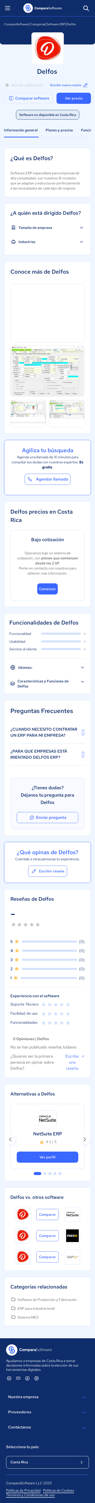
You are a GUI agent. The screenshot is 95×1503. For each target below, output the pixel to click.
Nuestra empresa (47, 1397)
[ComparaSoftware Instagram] (36, 1378)
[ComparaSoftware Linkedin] (9, 1378)
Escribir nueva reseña (69, 85)
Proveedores (47, 1413)
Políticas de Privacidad (23, 1490)
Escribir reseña (47, 871)
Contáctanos (47, 1428)
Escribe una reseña (75, 1062)
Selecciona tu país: (22, 1446)
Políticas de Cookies (58, 1490)
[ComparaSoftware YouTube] (18, 1378)
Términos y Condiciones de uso (30, 1495)
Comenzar (47, 589)
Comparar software (28, 98)
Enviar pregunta (47, 818)
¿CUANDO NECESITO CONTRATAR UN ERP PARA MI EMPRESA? (47, 732)
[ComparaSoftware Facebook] (27, 1378)
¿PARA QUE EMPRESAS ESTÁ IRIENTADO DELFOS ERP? (47, 754)
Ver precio (73, 98)
